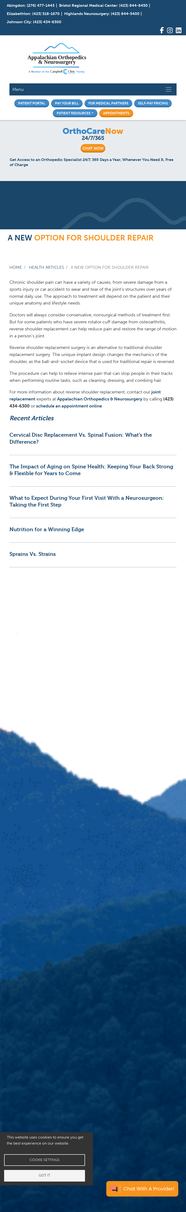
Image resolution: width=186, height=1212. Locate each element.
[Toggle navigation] (169, 89)
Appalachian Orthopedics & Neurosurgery (99, 399)
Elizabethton (18, 13)
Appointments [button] (116, 113)
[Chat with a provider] (142, 1189)
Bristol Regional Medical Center (88, 5)
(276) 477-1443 (40, 5)
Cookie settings (45, 1160)
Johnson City (19, 22)
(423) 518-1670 (46, 13)
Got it (44, 1176)
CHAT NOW (93, 148)
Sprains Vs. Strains (32, 554)
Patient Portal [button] (31, 103)
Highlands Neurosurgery (86, 13)
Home (15, 267)
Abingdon (16, 5)
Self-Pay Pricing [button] (153, 103)
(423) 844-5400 (125, 13)
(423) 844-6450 (133, 5)
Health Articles (46, 267)
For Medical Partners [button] (108, 103)
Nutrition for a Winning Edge (46, 529)
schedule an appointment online (69, 406)
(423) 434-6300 (47, 22)
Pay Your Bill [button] (67, 103)
